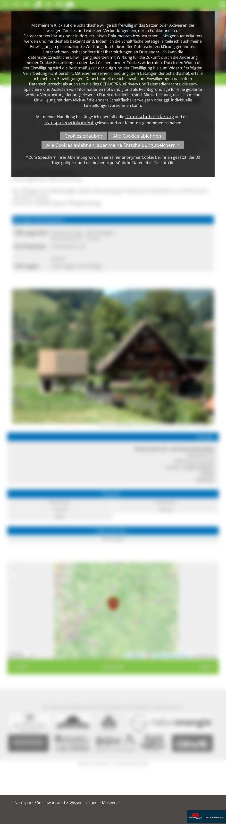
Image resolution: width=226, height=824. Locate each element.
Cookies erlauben (83, 136)
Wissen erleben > (85, 802)
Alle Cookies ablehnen (137, 136)
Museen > (111, 802)
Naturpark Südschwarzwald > (41, 802)
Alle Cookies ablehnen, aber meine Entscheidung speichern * (112, 145)
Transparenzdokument (69, 122)
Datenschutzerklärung (149, 116)
